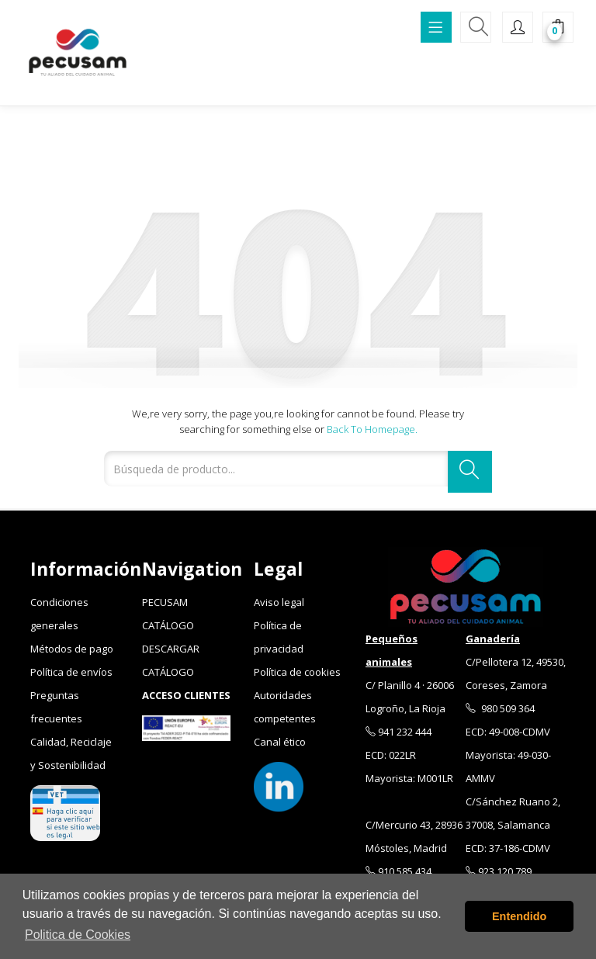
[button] (558, 29)
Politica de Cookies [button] (77, 934)
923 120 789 (499, 871)
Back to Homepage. (372, 429)
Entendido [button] (519, 916)
